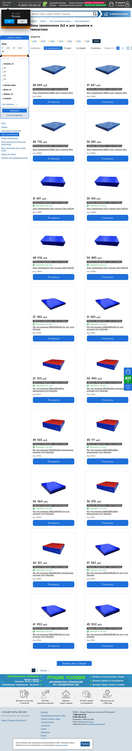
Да (9, 21)
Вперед (43, 670)
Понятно (85, 744)
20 (5, 68)
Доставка (62, 3)
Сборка (43, 739)
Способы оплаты (47, 722)
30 (5, 72)
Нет (22, 21)
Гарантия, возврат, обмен (50, 719)
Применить (14, 111)
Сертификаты (64, 5)
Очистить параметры (14, 115)
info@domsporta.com (85, 722)
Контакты (53, 5)
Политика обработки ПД (17, 720)
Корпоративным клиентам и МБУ (53, 715)
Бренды (43, 735)
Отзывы (43, 729)
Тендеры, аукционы (76, 3)
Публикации (45, 732)
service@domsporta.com (96, 724)
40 (5, 75)
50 (5, 79)
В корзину (53, 101)
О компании (54, 3)
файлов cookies (62, 745)
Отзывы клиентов (75, 5)
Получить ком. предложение (95, 5)
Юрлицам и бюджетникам (94, 3)
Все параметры (8, 104)
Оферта (4, 720)
